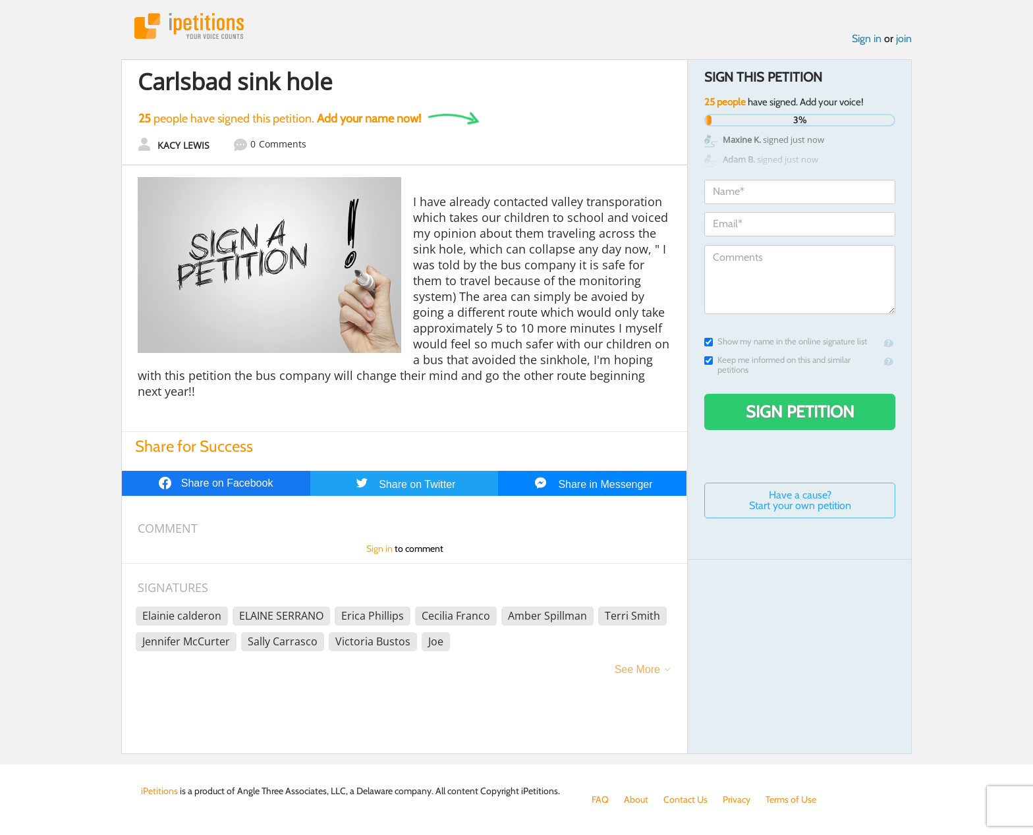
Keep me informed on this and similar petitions (777, 365)
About (636, 799)
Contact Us (685, 799)
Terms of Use (791, 799)
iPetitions (189, 26)
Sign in (866, 38)
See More (637, 669)
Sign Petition (800, 411)
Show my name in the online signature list (785, 341)
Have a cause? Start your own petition (800, 500)
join (904, 38)
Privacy (736, 799)
